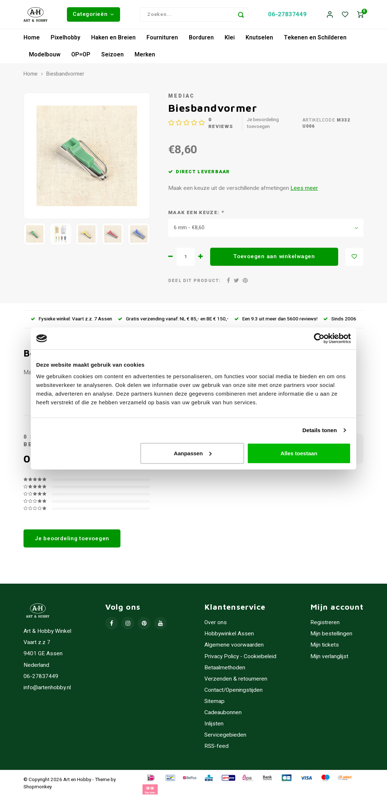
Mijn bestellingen (331, 634)
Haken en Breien (113, 37)
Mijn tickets (324, 645)
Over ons (215, 622)
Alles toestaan (299, 453)
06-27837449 (287, 14)
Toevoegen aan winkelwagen (274, 256)
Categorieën (93, 14)
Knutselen (259, 37)
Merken (145, 54)
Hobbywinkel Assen (229, 634)
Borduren (201, 37)
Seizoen (112, 54)
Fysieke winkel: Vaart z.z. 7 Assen (71, 319)
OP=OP (80, 54)
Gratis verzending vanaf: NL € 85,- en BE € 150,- (173, 319)
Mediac (181, 96)
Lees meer (304, 188)
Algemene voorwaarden (234, 645)
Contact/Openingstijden (233, 690)
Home (32, 37)
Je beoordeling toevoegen (263, 123)
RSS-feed (216, 746)
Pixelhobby (65, 37)
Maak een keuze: (196, 212)
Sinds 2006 (339, 319)
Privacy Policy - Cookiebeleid (240, 656)
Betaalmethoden (224, 668)
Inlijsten (214, 724)
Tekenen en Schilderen (315, 37)
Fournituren (162, 37)
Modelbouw (44, 54)
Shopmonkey (38, 786)
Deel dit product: (194, 281)
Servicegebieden (225, 735)
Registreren (325, 622)
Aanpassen (193, 453)
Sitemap (214, 701)
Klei (230, 37)
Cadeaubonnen (223, 712)
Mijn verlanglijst (329, 656)
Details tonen (319, 430)
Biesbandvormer (65, 74)
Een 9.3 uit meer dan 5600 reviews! (276, 319)
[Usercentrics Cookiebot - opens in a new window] (319, 338)
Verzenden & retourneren (235, 679)
